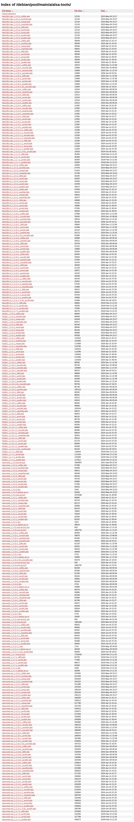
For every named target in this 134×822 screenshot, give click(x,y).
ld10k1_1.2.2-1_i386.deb (12, 349)
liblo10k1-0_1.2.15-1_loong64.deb (16, 222)
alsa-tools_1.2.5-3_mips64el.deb (15, 473)
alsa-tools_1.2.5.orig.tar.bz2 (13, 463)
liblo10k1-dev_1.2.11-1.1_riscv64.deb (17, 133)
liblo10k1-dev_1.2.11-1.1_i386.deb (16, 141)
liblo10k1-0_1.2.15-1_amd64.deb (16, 233)
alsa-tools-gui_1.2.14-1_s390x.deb (16, 763)
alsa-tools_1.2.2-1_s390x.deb (14, 498)
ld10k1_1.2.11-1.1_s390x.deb (14, 427)
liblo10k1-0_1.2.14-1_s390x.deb (15, 254)
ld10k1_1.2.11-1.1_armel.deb (14, 444)
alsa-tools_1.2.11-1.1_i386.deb (15, 636)
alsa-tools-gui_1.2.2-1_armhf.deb (16, 711)
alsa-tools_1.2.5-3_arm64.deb (14, 484)
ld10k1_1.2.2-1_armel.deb (13, 354)
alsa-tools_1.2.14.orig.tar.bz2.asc (16, 563)
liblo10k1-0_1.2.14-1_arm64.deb (15, 273)
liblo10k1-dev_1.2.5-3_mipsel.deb (16, 22)
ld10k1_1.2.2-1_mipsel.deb (13, 344)
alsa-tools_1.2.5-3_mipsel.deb (14, 471)
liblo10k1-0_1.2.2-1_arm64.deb (15, 208)
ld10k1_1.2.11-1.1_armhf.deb (14, 441)
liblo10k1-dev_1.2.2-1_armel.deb (15, 57)
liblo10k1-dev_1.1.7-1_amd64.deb (16, 162)
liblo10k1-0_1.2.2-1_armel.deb (15, 206)
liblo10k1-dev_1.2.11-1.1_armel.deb (17, 146)
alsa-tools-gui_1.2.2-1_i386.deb (15, 709)
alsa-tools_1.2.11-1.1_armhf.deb (15, 638)
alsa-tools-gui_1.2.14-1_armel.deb (16, 779)
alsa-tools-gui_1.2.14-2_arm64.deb (16, 757)
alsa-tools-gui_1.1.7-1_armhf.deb (16, 814)
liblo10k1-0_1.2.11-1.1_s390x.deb (16, 279)
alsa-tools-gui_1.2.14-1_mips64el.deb (17, 771)
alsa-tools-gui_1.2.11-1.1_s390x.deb (17, 787)
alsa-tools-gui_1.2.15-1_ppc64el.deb (17, 727)
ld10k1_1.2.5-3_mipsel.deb (13, 319)
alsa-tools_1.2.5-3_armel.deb (14, 481)
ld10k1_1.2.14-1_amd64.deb (14, 425)
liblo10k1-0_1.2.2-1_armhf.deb (15, 203)
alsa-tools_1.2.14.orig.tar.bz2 (14, 565)
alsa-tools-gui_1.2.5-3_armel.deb (16, 690)
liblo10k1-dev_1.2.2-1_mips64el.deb (17, 49)
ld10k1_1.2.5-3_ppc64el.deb (14, 317)
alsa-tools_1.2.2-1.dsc (11, 522)
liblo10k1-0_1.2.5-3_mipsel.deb (15, 171)
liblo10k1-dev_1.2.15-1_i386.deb (15, 76)
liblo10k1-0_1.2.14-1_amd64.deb (16, 276)
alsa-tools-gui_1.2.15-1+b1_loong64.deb (19, 744)
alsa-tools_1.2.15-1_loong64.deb (15, 541)
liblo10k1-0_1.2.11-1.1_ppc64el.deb (17, 284)
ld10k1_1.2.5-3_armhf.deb (13, 327)
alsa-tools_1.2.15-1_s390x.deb (15, 533)
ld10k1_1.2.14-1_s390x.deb (13, 403)
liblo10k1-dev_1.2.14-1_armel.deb (16, 122)
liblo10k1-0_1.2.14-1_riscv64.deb (16, 257)
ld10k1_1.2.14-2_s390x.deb (13, 387)
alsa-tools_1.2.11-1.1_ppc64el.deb (16, 630)
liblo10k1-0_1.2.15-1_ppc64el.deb (16, 219)
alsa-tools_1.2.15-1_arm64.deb (15, 549)
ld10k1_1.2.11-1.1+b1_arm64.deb (16, 449)
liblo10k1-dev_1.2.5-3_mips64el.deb (17, 24)
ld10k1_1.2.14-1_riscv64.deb (14, 406)
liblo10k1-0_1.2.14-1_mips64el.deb (16, 262)
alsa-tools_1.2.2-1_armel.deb (14, 514)
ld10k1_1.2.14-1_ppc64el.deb (14, 408)
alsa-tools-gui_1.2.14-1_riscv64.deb (17, 765)
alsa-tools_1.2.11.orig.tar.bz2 (14, 622)
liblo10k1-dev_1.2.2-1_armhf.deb (16, 54)
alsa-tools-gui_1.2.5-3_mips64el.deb (17, 682)
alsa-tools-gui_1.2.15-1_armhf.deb (16, 736)
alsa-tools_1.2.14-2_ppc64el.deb (15, 571)
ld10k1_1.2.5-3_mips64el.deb (14, 322)
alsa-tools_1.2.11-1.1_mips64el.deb (17, 633)
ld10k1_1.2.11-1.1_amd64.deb (15, 446)
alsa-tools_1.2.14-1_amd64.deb (15, 611)
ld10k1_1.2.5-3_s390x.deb (13, 314)
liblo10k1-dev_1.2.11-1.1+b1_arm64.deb (19, 152)
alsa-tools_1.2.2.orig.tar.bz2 (13, 495)
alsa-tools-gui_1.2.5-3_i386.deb (15, 684)
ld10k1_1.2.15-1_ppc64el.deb (14, 368)
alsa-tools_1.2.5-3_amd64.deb (15, 487)
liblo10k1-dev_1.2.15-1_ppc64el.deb (17, 70)
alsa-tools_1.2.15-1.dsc (12, 554)
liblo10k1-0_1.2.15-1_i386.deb (14, 225)
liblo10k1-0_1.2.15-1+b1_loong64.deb (18, 235)
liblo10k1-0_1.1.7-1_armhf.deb (15, 306)
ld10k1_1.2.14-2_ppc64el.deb (14, 390)
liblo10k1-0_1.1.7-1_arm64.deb (15, 308)
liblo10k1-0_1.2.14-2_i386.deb (14, 244)
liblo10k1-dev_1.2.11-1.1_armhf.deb (17, 143)
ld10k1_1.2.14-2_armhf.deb (13, 395)
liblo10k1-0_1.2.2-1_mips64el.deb (16, 197)
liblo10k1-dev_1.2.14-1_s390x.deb (16, 106)
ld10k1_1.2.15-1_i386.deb (13, 373)
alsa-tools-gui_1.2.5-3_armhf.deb (16, 687)
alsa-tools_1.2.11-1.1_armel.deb (15, 641)
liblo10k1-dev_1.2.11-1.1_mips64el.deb (18, 138)
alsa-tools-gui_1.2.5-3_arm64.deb (16, 692)
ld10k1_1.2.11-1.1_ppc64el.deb (15, 433)
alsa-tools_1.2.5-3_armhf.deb (14, 479)
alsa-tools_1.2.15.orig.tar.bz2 (14, 530)
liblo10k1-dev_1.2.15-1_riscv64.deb (17, 68)
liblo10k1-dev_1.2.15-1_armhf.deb (16, 79)
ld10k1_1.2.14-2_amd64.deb (14, 400)
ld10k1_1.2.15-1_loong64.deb (14, 371)
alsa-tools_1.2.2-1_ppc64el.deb (15, 500)
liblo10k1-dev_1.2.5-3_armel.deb (15, 33)
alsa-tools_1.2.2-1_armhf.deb (14, 511)
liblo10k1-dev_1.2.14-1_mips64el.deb (17, 114)
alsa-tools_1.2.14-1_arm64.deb (15, 609)
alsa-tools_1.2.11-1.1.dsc (12, 646)
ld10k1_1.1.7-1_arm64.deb (13, 457)
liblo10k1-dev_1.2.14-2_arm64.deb (16, 100)
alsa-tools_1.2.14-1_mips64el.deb (16, 598)
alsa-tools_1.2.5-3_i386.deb (13, 476)
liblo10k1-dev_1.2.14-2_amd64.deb (17, 103)
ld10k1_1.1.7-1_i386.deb (12, 452)
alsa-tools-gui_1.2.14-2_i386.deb (15, 752)
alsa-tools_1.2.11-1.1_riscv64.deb (16, 627)
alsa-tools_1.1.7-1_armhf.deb (14, 660)
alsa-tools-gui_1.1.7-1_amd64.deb (16, 819)
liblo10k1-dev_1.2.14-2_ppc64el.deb (17, 92)
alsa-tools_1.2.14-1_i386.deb (14, 600)
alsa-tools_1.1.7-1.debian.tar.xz (15, 671)
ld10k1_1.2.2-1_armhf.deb (13, 352)
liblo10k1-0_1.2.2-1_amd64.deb (15, 211)
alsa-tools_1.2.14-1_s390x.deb (15, 590)
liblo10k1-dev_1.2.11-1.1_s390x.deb (17, 130)
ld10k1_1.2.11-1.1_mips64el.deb (15, 435)
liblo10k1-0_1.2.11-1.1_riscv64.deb (16, 281)
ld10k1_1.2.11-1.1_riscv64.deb (15, 430)
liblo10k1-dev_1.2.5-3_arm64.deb (16, 35)
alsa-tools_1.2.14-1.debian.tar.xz (15, 617)
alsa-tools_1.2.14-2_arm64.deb (15, 579)
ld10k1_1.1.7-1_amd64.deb (13, 460)
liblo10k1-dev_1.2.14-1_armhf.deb (16, 119)
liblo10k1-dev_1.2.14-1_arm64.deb (16, 124)
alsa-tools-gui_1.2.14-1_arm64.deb (16, 782)
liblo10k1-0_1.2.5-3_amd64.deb (15, 187)
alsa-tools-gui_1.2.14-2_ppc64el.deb (17, 749)
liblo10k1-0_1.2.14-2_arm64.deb (15, 249)
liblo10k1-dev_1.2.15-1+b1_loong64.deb (19, 87)
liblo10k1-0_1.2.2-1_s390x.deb (15, 189)
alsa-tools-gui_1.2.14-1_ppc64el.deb (17, 768)
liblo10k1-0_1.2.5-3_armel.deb (15, 181)
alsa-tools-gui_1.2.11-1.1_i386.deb (16, 798)
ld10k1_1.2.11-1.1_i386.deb (13, 438)
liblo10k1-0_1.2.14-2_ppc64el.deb (16, 241)
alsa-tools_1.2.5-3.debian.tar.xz (15, 492)
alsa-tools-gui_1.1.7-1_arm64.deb (16, 817)
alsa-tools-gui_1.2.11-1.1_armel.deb (17, 803)
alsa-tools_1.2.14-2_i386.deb (14, 573)
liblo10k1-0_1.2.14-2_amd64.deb (16, 252)
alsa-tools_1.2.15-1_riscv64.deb (15, 536)
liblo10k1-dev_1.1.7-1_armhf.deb (16, 157)
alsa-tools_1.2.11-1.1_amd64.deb (16, 644)
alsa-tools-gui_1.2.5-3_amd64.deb (16, 695)
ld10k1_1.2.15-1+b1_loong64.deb (16, 384)
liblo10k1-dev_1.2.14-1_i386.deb (15, 116)
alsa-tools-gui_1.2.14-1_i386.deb (15, 773)
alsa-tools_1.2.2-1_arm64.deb (14, 517)
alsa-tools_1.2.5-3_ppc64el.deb (15, 468)
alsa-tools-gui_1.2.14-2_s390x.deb (16, 746)
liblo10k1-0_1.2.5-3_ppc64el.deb (15, 168)
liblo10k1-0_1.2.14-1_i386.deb (14, 265)
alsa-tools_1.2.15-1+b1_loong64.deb (17, 560)
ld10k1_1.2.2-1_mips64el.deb (14, 346)
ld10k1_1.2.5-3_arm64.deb (13, 333)
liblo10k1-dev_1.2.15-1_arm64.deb (16, 81)
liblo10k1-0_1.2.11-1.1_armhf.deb (16, 292)
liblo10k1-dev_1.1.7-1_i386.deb (15, 154)
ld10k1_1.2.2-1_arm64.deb (13, 357)
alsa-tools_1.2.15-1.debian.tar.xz (15, 557)
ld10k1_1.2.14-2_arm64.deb (14, 398)
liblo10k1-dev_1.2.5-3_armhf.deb (16, 30)
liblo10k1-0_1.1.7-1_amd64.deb (15, 311)
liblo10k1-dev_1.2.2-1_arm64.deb (16, 60)
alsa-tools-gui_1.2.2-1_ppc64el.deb (16, 700)
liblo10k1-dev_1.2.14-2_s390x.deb (16, 89)
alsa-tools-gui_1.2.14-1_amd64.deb (17, 784)
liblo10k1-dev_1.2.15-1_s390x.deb (16, 65)
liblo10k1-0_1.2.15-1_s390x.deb (15, 214)
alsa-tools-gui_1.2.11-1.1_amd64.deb (17, 806)
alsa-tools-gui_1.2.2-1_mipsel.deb (16, 703)
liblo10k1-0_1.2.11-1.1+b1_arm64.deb (18, 300)
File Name (6, 11)
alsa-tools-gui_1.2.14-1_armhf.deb (16, 776)
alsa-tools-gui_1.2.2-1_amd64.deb (16, 719)
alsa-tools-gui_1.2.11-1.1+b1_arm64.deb (19, 809)
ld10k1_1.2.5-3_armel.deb (13, 330)
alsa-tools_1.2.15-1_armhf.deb (15, 546)
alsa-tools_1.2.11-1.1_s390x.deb (15, 625)
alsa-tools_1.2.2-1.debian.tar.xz (15, 525)
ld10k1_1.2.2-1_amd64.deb (13, 360)
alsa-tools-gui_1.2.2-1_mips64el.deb (17, 706)
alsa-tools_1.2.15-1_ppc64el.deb (15, 538)
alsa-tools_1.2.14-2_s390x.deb (15, 568)
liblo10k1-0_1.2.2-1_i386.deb (14, 200)
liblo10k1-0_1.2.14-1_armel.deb (15, 270)
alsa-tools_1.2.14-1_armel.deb (15, 606)
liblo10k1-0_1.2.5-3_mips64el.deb (16, 173)
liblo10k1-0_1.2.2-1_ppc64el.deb (15, 192)
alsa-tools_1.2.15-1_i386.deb (14, 544)
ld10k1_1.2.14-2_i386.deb (13, 392)
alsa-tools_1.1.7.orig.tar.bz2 (13, 654)
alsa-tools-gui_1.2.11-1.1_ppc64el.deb (18, 792)
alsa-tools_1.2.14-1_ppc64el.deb (15, 595)
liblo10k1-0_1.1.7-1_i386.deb (14, 303)
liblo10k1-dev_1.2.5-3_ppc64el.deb (16, 19)
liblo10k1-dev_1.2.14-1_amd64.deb (17, 127)
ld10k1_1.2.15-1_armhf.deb (13, 376)
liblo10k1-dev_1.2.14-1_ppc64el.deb (17, 111)
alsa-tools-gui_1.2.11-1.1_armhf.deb (17, 800)
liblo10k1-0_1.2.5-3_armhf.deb (15, 179)
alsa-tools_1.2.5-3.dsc (11, 490)
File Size (78, 11)
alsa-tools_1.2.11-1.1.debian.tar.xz (16, 649)
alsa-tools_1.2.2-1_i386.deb (13, 508)
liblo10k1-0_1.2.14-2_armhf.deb (15, 246)
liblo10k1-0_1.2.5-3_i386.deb (14, 176)
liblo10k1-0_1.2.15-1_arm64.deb (15, 230)
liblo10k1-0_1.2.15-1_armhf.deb (15, 227)
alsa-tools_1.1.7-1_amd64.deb (15, 665)
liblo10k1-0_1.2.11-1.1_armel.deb (16, 295)
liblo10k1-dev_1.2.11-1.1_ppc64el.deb (18, 135)
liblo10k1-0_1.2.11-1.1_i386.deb (15, 289)
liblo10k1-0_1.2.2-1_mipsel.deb (15, 195)
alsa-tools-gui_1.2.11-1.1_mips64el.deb (18, 795)
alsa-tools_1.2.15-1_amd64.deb (15, 552)
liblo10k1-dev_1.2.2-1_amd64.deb (16, 62)
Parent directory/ (9, 14)
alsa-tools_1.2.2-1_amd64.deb (15, 519)
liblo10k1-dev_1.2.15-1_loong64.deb (17, 73)
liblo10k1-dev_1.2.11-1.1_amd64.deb (17, 149)
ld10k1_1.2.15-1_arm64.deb (14, 379)
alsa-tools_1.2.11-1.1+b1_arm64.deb (17, 652)
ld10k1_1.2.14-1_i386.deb (13, 414)
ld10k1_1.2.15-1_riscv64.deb (14, 365)
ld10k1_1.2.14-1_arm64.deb (14, 422)
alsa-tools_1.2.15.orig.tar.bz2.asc (16, 527)
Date (103, 11)
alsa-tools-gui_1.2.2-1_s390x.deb (16, 698)
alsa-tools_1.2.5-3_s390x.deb (14, 465)
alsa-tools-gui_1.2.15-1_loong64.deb (17, 730)
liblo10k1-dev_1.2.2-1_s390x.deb (16, 41)
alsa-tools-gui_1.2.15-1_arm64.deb (16, 738)
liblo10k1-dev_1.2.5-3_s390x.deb (16, 16)
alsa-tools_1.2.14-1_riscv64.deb (15, 592)
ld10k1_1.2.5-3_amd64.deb (13, 335)
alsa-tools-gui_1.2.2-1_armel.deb (16, 714)
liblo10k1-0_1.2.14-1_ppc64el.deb (16, 260)
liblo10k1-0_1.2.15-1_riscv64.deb (16, 216)
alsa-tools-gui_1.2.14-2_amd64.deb (17, 760)
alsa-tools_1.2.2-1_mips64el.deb (15, 506)
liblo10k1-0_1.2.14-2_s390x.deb (15, 238)
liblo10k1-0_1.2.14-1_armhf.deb (15, 268)
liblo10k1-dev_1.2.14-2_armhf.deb (16, 97)
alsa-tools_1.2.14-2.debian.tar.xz (15, 587)
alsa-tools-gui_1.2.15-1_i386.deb (15, 733)
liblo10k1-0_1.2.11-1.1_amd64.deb (16, 298)
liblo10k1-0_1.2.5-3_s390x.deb (15, 165)
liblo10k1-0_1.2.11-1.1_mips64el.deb (17, 287)
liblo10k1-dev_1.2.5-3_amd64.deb (16, 38)
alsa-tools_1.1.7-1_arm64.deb (14, 663)
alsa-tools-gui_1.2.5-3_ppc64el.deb (16, 676)
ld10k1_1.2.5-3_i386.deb (12, 325)
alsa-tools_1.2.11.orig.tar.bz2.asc (16, 619)
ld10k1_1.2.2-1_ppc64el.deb (14, 341)
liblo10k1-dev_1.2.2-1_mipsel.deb (16, 46)
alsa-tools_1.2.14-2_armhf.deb (15, 576)
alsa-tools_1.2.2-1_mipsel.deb (14, 503)
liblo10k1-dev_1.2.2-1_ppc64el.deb (16, 43)
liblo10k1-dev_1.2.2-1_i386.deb (15, 51)
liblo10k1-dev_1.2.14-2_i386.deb (15, 95)
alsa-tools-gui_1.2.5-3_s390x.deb (16, 673)
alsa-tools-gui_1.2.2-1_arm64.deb (16, 717)
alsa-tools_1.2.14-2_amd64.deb (15, 581)
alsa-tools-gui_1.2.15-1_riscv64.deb (17, 725)
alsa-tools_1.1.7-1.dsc (11, 668)
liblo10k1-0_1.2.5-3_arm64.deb (15, 184)
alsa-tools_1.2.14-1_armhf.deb (15, 603)
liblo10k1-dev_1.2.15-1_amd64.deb (17, 84)
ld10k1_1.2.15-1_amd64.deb (14, 381)
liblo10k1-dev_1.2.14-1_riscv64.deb (17, 108)
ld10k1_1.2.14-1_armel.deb (13, 419)
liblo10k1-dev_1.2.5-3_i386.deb (15, 27)
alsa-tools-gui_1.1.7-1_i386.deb (15, 811)
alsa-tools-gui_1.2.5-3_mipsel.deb (16, 679)
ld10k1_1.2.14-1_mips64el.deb (15, 411)
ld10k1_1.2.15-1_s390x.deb (13, 362)
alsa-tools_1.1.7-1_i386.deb (13, 657)
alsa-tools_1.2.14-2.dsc (12, 584)
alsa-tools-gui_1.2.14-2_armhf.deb (16, 755)
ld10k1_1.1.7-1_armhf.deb (13, 454)
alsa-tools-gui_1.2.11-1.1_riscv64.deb (17, 790)
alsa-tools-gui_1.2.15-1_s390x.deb (16, 722)
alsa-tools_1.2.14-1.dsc (12, 614)
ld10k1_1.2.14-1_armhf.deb (13, 417)
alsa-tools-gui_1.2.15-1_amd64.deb (17, 741)
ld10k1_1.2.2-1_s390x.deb (13, 338)
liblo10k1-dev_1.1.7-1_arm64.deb (16, 160)
